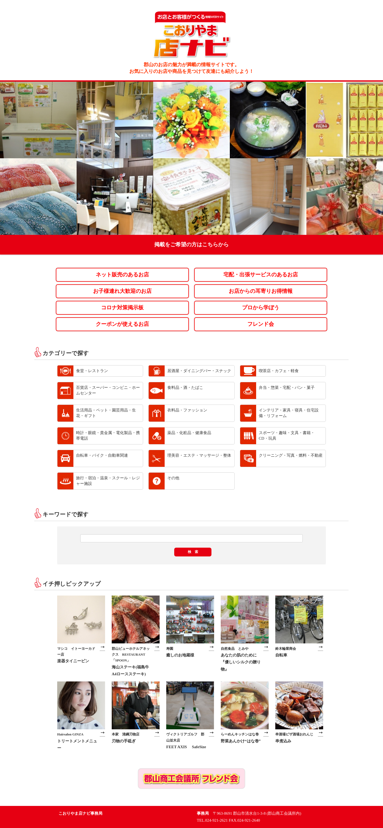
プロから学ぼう (260, 307)
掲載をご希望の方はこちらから (191, 244)
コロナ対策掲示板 (122, 307)
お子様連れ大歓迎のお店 (122, 291)
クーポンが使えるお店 (122, 324)
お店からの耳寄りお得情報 (261, 291)
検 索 (193, 552)
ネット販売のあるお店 (122, 274)
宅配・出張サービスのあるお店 (260, 274)
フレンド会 (260, 324)
